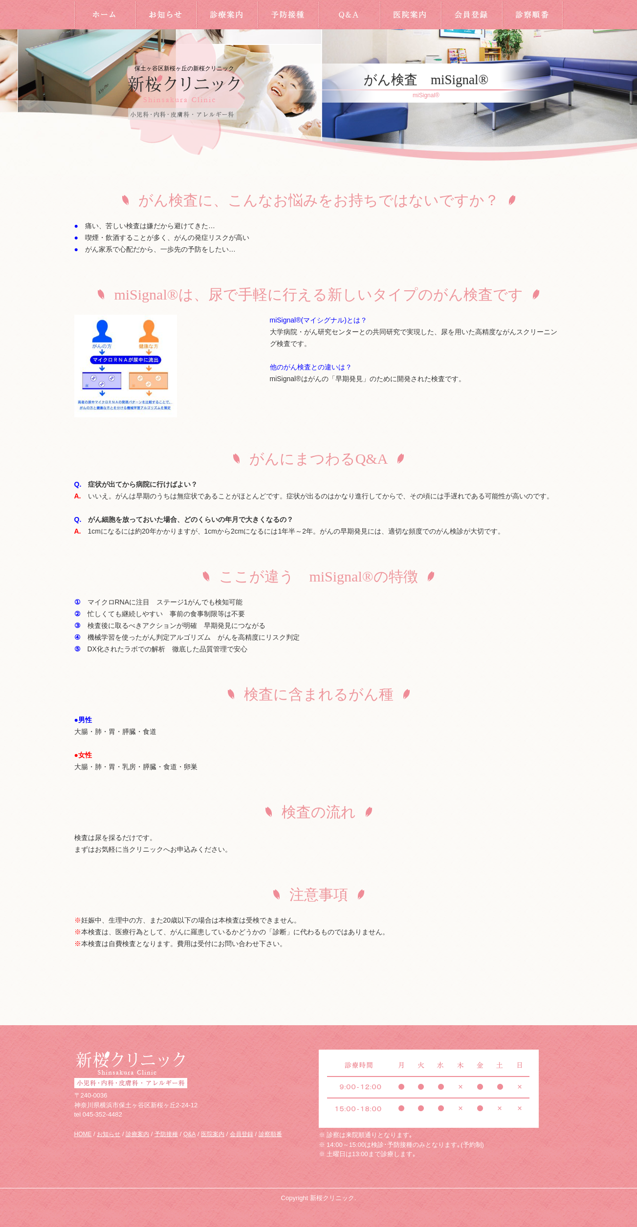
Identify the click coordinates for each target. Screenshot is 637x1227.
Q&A (349, 14)
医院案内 (410, 14)
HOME (104, 14)
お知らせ (166, 14)
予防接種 (288, 14)
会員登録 (471, 14)
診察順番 (532, 14)
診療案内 (227, 14)
